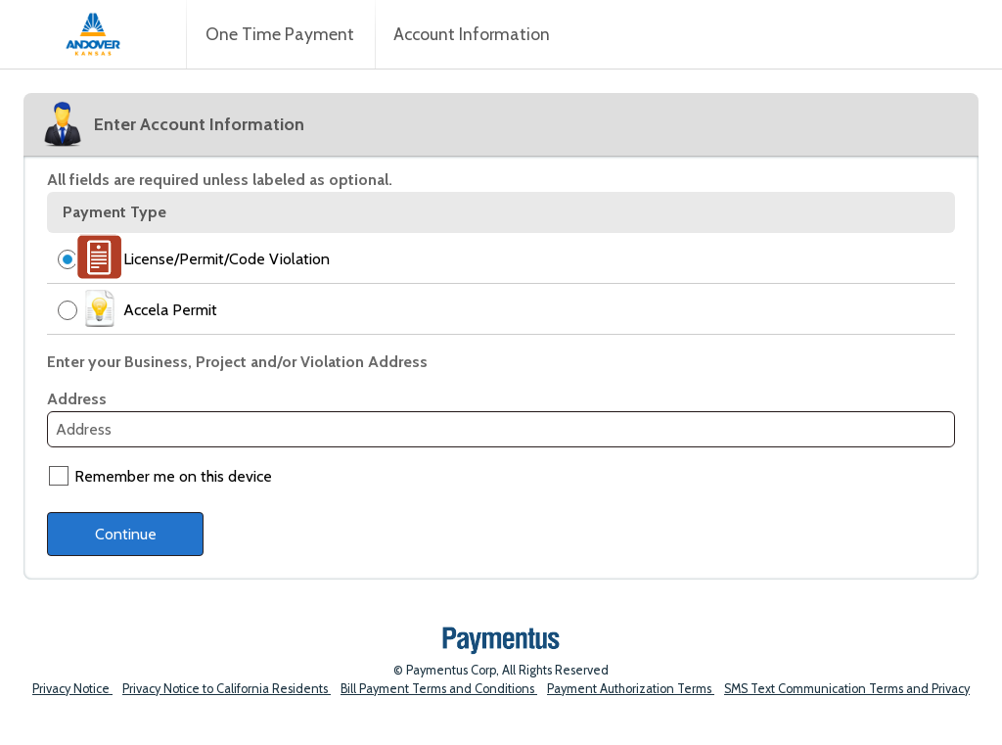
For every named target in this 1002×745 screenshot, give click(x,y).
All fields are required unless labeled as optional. (219, 179)
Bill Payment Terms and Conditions (439, 688)
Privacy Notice (72, 688)
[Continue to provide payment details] (125, 534)
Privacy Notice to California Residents (226, 688)
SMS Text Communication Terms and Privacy (847, 688)
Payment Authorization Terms (630, 688)
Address (77, 399)
